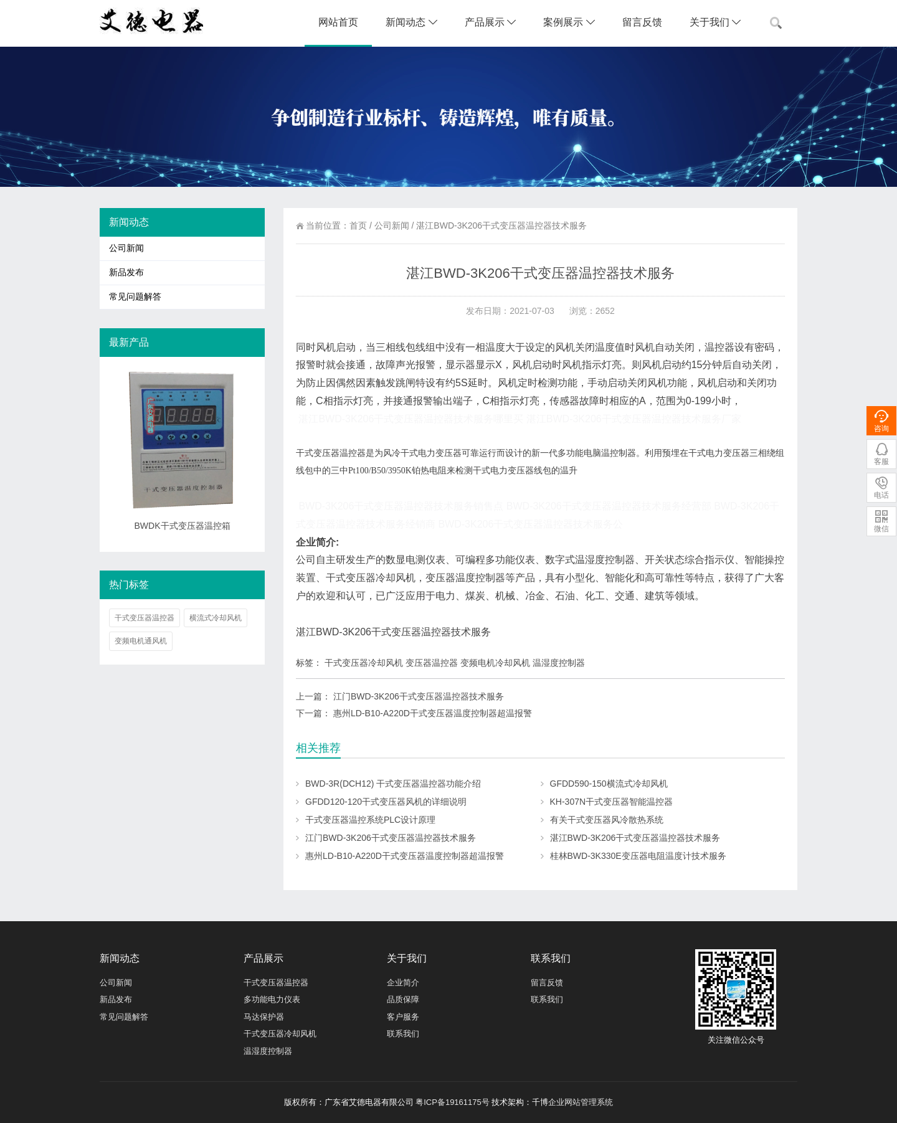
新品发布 (126, 272)
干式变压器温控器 (144, 618)
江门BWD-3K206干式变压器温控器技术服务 (418, 696)
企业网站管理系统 (580, 1102)
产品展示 (490, 22)
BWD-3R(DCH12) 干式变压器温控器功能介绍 (393, 784)
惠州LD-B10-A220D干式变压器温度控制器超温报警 (432, 713)
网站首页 (338, 22)
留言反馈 (642, 22)
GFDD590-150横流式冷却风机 (609, 784)
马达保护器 (264, 1016)
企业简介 (403, 982)
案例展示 (568, 22)
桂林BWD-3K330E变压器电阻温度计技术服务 (638, 856)
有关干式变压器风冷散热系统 (606, 820)
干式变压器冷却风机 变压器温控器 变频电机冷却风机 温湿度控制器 (455, 663)
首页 (358, 225)
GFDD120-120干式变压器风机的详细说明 (386, 802)
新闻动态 (411, 22)
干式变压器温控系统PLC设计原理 (370, 820)
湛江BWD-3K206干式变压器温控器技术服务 (635, 838)
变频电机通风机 (141, 641)
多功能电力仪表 (272, 999)
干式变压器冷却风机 (280, 1033)
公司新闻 (391, 225)
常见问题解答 (135, 296)
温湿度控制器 (268, 1051)
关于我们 (715, 22)
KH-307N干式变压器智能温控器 (611, 802)
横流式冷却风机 (215, 618)
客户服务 (403, 1016)
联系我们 (403, 1033)
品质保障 (403, 999)
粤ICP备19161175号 (452, 1102)
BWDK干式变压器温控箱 (182, 526)
